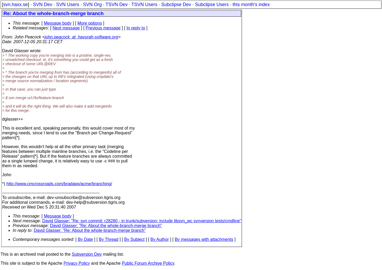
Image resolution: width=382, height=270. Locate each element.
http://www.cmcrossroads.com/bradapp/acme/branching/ (59, 184)
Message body (57, 23)
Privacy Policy (76, 263)
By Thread (109, 239)
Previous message (103, 28)
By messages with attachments (204, 239)
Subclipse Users (212, 4)
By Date (85, 239)
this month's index (251, 4)
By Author (159, 239)
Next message (66, 28)
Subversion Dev (87, 254)
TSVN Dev (117, 4)
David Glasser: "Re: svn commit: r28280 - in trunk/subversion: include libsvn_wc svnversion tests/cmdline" (141, 221)
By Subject (134, 239)
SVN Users (67, 4)
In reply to (136, 28)
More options (89, 23)
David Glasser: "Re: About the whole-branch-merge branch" (106, 225)
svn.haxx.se (15, 4)
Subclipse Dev (176, 4)
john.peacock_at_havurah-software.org (81, 37)
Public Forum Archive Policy (148, 263)
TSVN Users (144, 4)
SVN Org (92, 4)
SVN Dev (42, 4)
